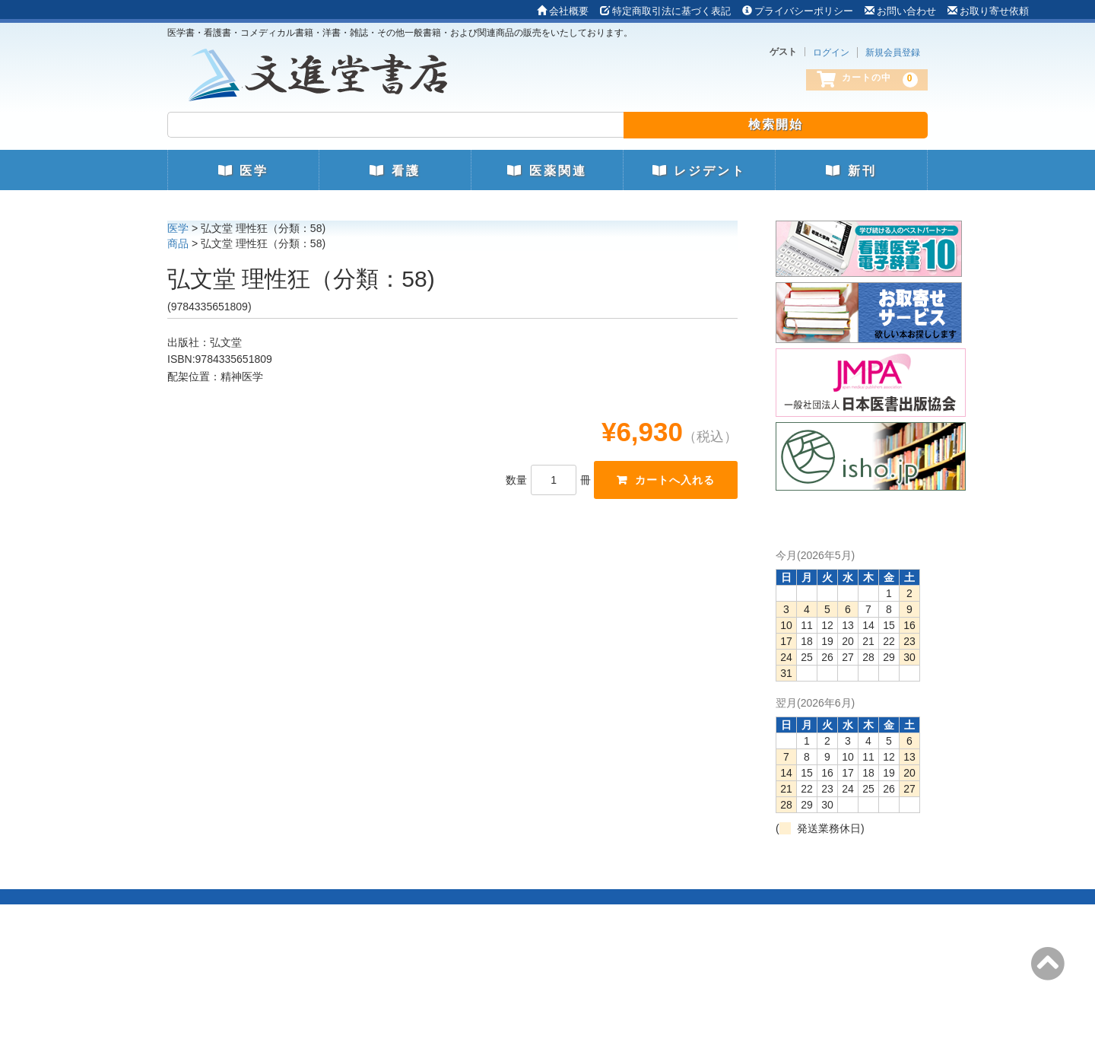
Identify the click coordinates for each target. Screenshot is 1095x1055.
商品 (178, 243)
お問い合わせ (900, 11)
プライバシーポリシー (797, 11)
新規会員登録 (892, 52)
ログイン (831, 52)
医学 (243, 170)
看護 (395, 170)
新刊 (851, 170)
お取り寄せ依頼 (988, 11)
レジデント (699, 170)
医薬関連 (546, 170)
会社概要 (563, 11)
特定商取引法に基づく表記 (665, 11)
